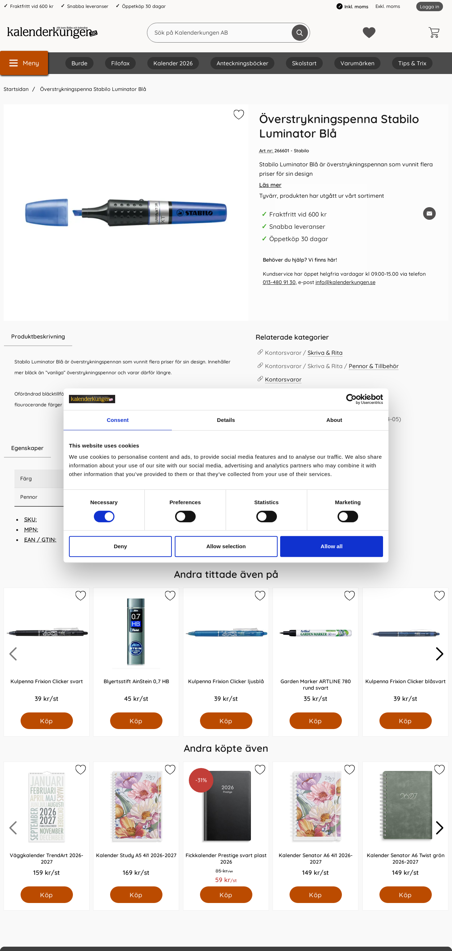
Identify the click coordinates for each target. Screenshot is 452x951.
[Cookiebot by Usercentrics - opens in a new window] (351, 399)
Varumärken (357, 63)
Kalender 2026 (173, 63)
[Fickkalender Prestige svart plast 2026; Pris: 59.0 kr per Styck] (226, 824)
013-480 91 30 (279, 282)
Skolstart (304, 63)
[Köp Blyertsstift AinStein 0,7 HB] (136, 720)
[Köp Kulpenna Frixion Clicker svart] (47, 720)
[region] (126, 336)
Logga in (429, 6)
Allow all (332, 546)
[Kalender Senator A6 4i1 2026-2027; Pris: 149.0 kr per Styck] (315, 824)
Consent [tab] (118, 420)
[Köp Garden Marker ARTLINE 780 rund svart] (316, 720)
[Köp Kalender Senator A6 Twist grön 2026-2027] (405, 894)
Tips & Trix (412, 63)
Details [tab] (226, 420)
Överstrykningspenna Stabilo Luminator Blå (92, 89)
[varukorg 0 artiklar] (436, 32)
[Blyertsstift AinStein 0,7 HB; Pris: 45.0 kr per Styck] (136, 650)
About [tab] (334, 420)
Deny (120, 546)
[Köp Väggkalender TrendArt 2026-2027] (47, 894)
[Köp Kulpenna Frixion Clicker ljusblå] (226, 720)
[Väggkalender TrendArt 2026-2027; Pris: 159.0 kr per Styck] (46, 824)
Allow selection (225, 546)
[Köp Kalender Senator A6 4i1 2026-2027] (316, 894)
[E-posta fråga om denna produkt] (429, 213)
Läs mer (270, 184)
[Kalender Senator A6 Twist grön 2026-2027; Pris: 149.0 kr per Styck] (405, 824)
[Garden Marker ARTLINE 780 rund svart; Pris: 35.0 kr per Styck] (315, 650)
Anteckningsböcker (242, 63)
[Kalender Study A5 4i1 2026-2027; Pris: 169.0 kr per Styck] (136, 824)
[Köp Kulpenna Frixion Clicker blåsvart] (405, 720)
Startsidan (16, 89)
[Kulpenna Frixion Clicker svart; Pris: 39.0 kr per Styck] (46, 650)
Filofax (120, 63)
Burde (79, 63)
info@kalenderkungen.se (345, 282)
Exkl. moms (387, 6)
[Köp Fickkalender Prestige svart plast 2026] (226, 894)
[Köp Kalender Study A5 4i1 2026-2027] (136, 894)
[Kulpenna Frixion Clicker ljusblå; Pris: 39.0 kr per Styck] (226, 650)
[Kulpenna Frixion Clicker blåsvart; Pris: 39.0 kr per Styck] (405, 650)
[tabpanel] (126, 383)
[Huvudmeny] (24, 63)
